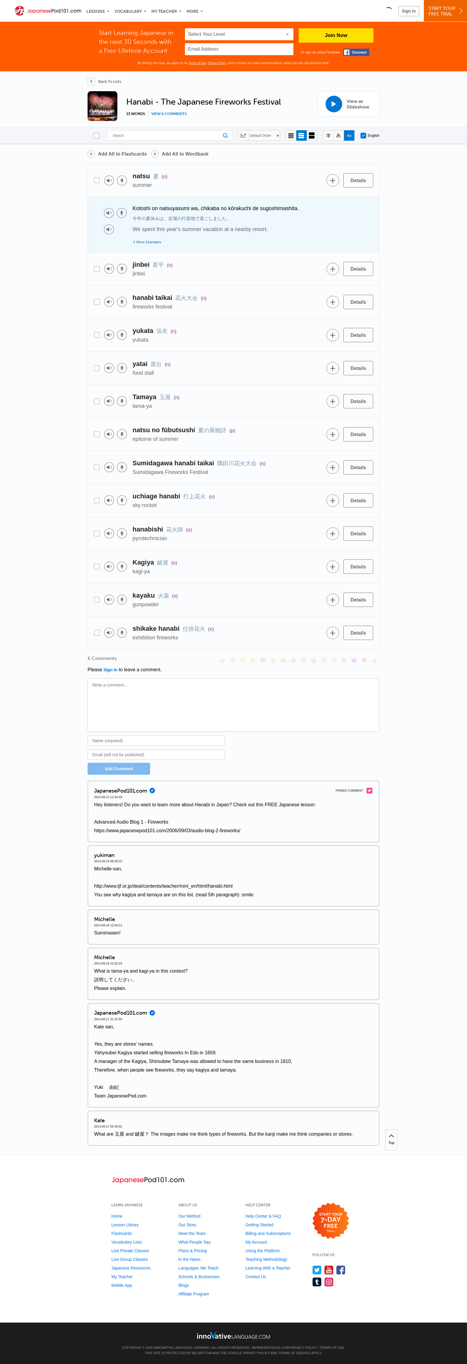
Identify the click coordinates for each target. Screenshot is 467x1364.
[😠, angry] (273, 660)
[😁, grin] (243, 660)
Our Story (187, 1224)
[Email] (156, 755)
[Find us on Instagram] (329, 1281)
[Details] (358, 180)
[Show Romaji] (349, 135)
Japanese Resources (131, 1268)
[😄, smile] (222, 660)
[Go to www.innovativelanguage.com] (233, 1335)
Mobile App (121, 1285)
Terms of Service (294, 1353)
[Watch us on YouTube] (329, 1270)
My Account (256, 1242)
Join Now (336, 35)
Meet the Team (192, 1233)
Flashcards (121, 1233)
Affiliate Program (193, 1294)
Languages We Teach (198, 1268)
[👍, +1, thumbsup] (374, 660)
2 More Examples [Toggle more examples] (147, 242)
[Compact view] (291, 135)
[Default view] (301, 135)
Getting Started (259, 1224)
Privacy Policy (217, 63)
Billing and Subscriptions (268, 1233)
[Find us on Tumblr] (317, 1281)
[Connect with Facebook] (356, 52)
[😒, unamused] (253, 660)
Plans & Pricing (192, 1250)
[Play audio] (109, 180)
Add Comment (119, 768)
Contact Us (255, 1276)
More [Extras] (192, 11)
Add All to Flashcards (122, 153)
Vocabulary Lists (126, 1242)
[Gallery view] (312, 135)
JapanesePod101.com (270, 1347)
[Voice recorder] (122, 180)
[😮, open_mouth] (344, 660)
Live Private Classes (130, 1250)
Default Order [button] (260, 136)
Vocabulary (128, 11)
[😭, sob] (314, 660)
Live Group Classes (129, 1259)
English (369, 136)
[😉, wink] (303, 660)
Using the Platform (262, 1250)
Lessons (95, 11)
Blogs (183, 1285)
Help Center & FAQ (263, 1216)
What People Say (194, 1242)
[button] (388, 10)
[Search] (169, 135)
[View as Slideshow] (348, 104)
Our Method (189, 1216)
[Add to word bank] (332, 180)
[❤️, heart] (364, 660)
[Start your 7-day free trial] (330, 1221)
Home (116, 1216)
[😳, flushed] (233, 660)
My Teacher (164, 11)
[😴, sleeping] (334, 660)
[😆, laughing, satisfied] (283, 660)
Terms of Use (197, 63)
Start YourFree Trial (446, 11)
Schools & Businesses (199, 1276)
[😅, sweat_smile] (293, 660)
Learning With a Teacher (268, 1268)
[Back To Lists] (104, 81)
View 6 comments (169, 113)
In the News (189, 1259)
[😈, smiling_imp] (354, 660)
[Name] (156, 741)
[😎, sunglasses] (263, 660)
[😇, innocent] (324, 660)
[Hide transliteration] (328, 135)
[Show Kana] (339, 135)
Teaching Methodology (266, 1259)
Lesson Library (125, 1224)
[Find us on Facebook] (340, 1270)
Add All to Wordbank (185, 153)
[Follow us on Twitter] (317, 1270)
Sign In (409, 11)
